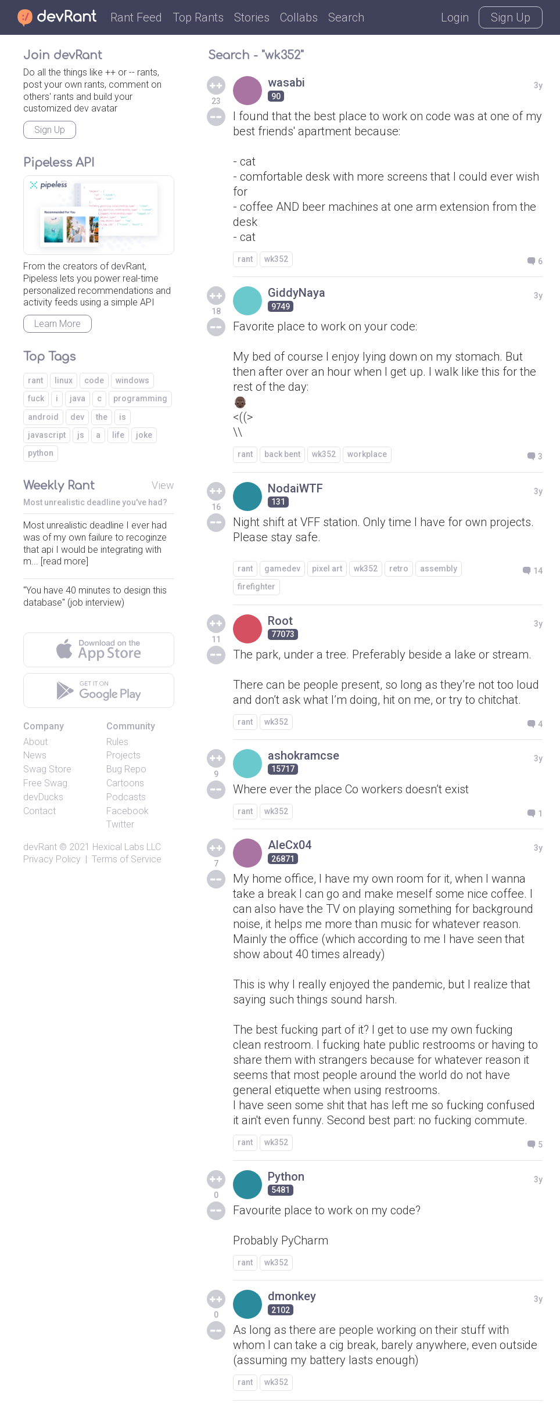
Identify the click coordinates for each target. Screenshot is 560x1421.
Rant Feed (136, 17)
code (94, 380)
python (40, 453)
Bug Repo (126, 769)
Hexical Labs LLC (126, 846)
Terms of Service (126, 859)
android (43, 417)
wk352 (276, 259)
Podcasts (126, 797)
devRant (40, 846)
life (118, 435)
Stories (252, 17)
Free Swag (45, 783)
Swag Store (47, 769)
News (34, 755)
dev (77, 417)
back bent (282, 454)
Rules (117, 741)
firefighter (256, 586)
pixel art (327, 568)
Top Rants (198, 17)
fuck (36, 398)
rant (245, 259)
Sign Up (510, 17)
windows (132, 380)
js (80, 435)
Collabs (299, 17)
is (122, 417)
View (163, 485)
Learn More (57, 323)
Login (455, 17)
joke (144, 435)
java (77, 398)
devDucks (43, 797)
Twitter (120, 824)
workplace (367, 454)
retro (398, 568)
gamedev (282, 568)
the (101, 417)
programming (140, 398)
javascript (47, 435)
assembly (438, 568)
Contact (39, 810)
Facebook (127, 810)
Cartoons (125, 783)
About (35, 741)
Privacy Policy (52, 859)
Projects (123, 755)
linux (64, 380)
